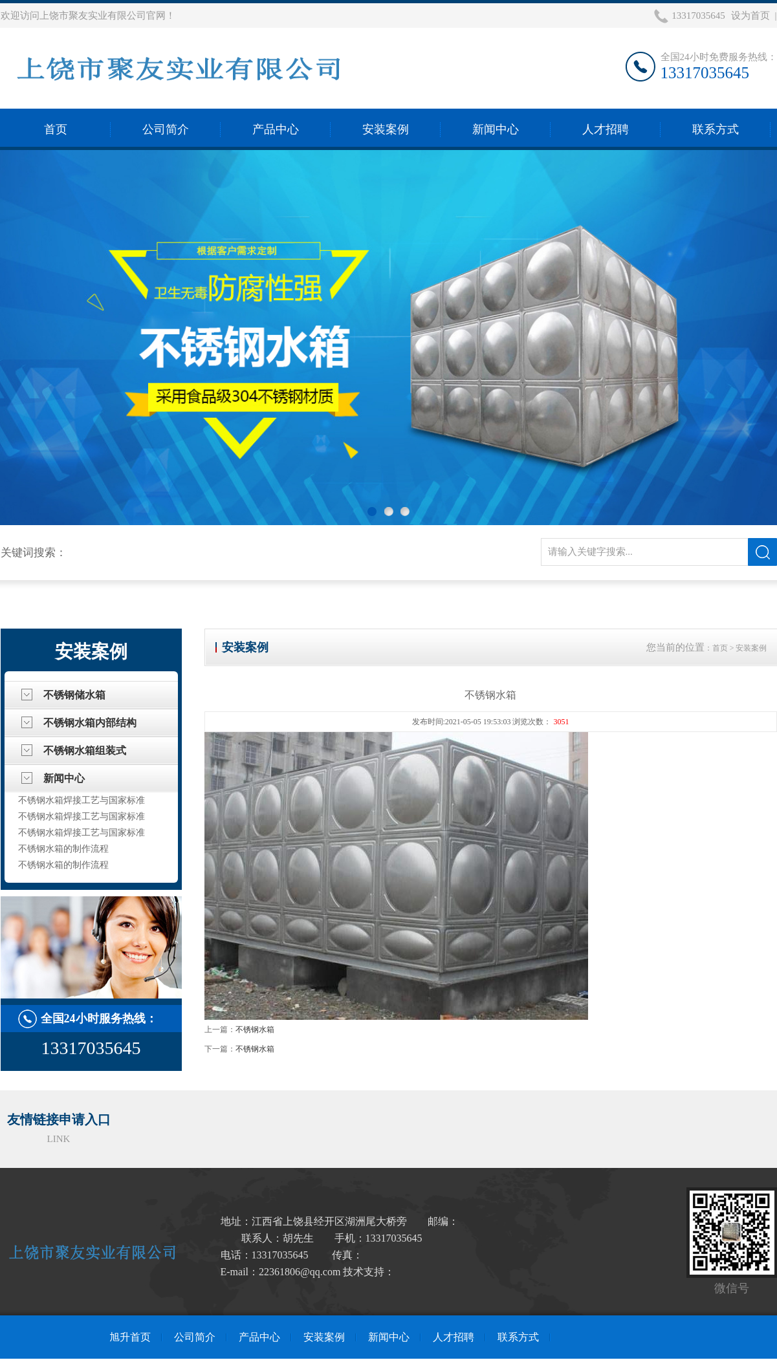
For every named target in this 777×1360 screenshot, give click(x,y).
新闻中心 (495, 129)
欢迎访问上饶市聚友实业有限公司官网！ (88, 15)
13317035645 (698, 15)
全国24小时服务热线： (99, 1018)
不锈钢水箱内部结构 (90, 722)
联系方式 (715, 129)
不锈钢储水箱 (74, 694)
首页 (55, 129)
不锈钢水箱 (254, 1029)
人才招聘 (605, 129)
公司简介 (165, 129)
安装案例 (385, 129)
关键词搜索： (34, 552)
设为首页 (750, 15)
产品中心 (275, 129)
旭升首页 (130, 1337)
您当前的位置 (675, 647)
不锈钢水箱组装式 (84, 750)
